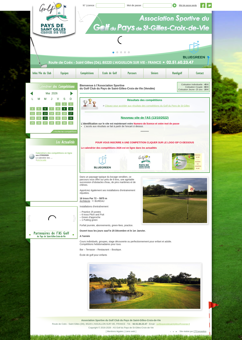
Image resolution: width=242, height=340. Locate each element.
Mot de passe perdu (188, 5)
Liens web (130, 331)
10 (70, 108)
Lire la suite (41, 160)
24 (70, 118)
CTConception (199, 331)
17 (70, 113)
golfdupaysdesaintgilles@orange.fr (173, 324)
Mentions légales (115, 331)
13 (45, 113)
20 (45, 118)
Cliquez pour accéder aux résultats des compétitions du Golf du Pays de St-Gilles (147, 105)
